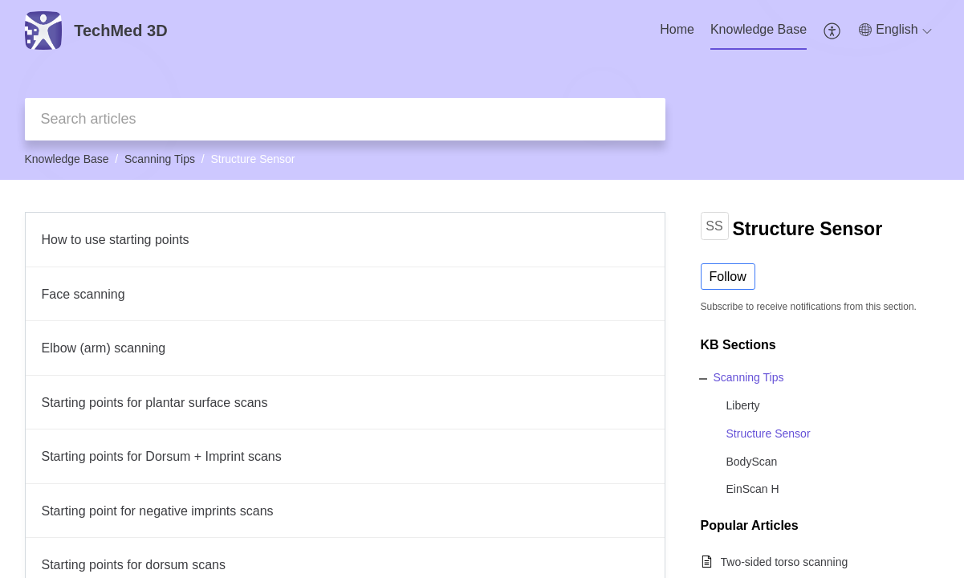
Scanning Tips (159, 159)
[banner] (482, 90)
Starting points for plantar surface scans (155, 402)
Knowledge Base (758, 29)
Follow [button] (728, 276)
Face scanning (83, 294)
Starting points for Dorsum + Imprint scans (162, 456)
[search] (345, 119)
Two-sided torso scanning (784, 562)
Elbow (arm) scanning (104, 348)
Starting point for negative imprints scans (158, 511)
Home (677, 29)
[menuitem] (677, 30)
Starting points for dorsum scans (134, 565)
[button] (833, 30)
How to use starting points (115, 239)
